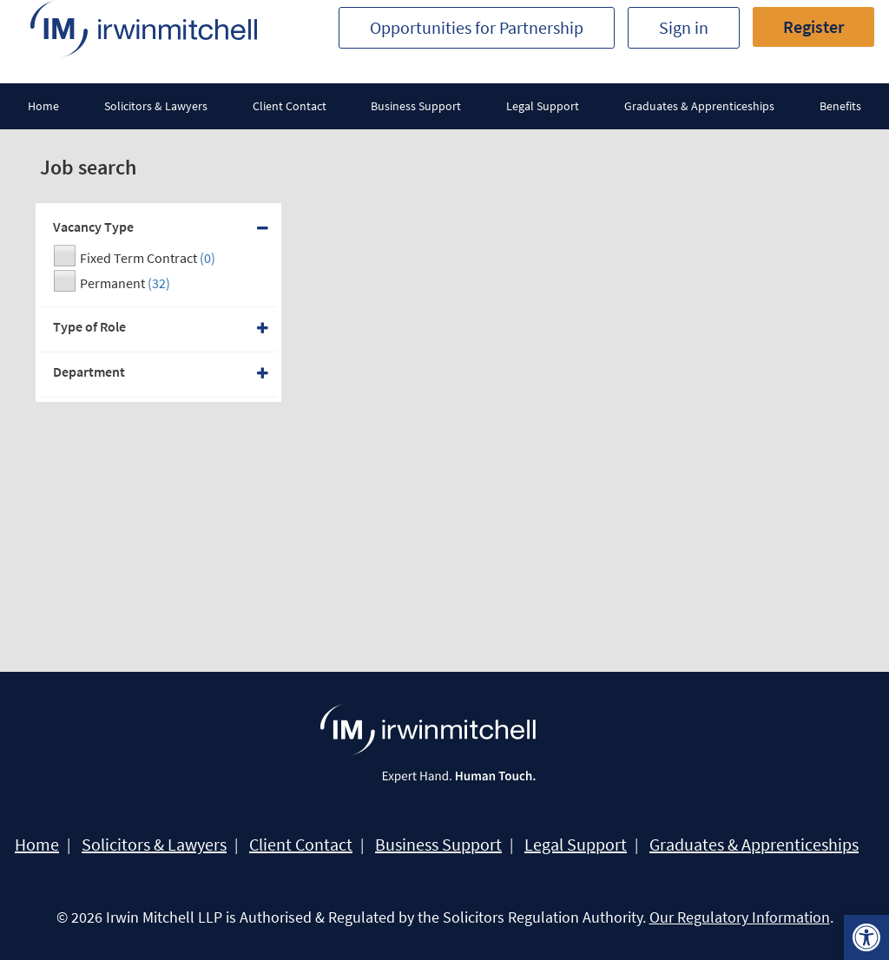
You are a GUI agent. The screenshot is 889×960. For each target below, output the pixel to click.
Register (813, 26)
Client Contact (289, 106)
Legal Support (542, 106)
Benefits (840, 106)
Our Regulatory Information (739, 917)
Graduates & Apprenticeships (699, 106)
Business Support (416, 106)
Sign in (683, 27)
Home (43, 106)
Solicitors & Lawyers (155, 106)
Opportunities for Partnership (476, 27)
